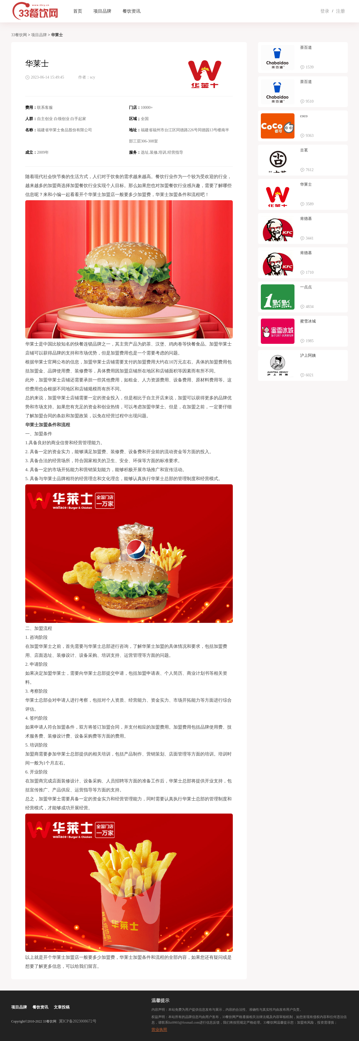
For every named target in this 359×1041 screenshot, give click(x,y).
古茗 (304, 150)
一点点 (306, 287)
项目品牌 (102, 11)
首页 (77, 11)
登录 (324, 11)
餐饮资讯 (132, 11)
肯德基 (306, 219)
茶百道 (306, 47)
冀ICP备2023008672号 (77, 1021)
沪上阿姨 (308, 355)
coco (303, 116)
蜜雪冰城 (308, 321)
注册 (340, 11)
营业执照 (159, 1030)
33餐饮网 (19, 35)
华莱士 (306, 184)
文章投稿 (62, 1007)
